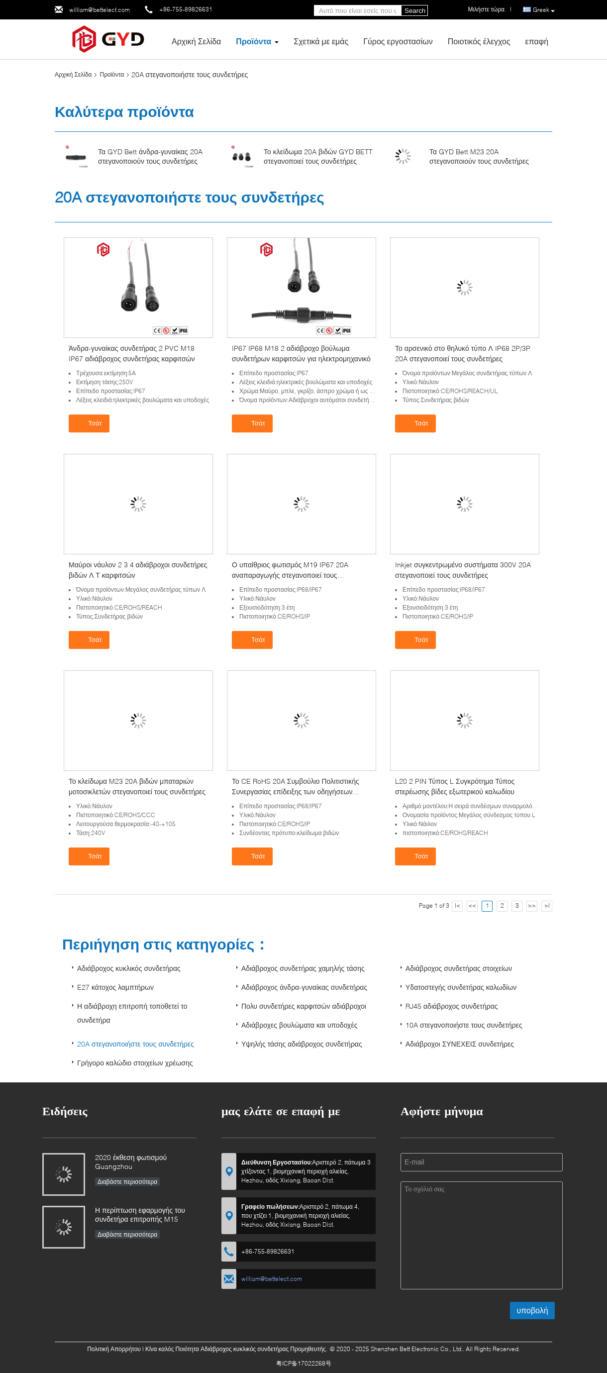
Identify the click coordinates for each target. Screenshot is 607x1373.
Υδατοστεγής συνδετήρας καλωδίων (460, 987)
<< (472, 905)
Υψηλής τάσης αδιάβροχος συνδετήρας (301, 1044)
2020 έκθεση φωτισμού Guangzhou (131, 1161)
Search (415, 10)
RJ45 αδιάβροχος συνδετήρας (451, 1006)
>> (532, 905)
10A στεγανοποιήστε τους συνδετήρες (463, 1025)
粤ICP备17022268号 (303, 1363)
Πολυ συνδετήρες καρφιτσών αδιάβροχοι (303, 1006)
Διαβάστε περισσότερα (127, 1181)
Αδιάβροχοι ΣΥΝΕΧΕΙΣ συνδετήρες (459, 1044)
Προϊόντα (253, 41)
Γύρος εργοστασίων (398, 41)
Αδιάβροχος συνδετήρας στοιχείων (458, 968)
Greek (544, 10)
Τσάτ (90, 423)
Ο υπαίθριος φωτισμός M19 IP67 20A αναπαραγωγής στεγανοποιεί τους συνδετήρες (290, 575)
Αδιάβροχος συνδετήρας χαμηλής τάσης (303, 968)
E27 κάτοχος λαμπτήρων (115, 987)
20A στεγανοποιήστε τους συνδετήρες (135, 1044)
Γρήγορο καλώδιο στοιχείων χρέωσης (135, 1062)
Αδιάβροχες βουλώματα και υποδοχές (299, 1025)
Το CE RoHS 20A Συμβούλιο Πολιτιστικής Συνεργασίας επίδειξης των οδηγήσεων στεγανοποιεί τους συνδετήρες (295, 791)
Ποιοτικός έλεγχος (479, 41)
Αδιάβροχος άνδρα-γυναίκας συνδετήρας (304, 987)
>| (547, 905)
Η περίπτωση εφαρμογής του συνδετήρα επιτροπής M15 (140, 1214)
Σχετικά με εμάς (321, 41)
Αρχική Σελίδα (196, 41)
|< (457, 905)
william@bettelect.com (99, 9)
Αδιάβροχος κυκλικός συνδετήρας (129, 968)
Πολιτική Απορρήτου (114, 1349)
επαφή (536, 41)
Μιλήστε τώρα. (487, 9)
